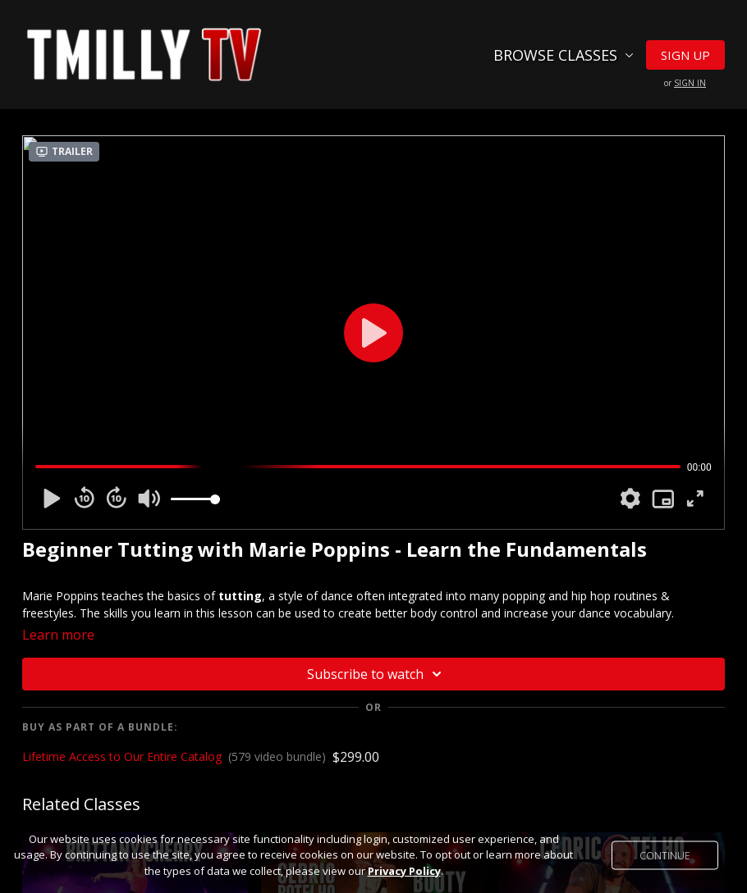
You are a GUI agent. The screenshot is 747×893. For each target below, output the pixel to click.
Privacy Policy (404, 870)
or (685, 83)
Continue (664, 855)
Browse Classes (563, 55)
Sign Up (685, 55)
